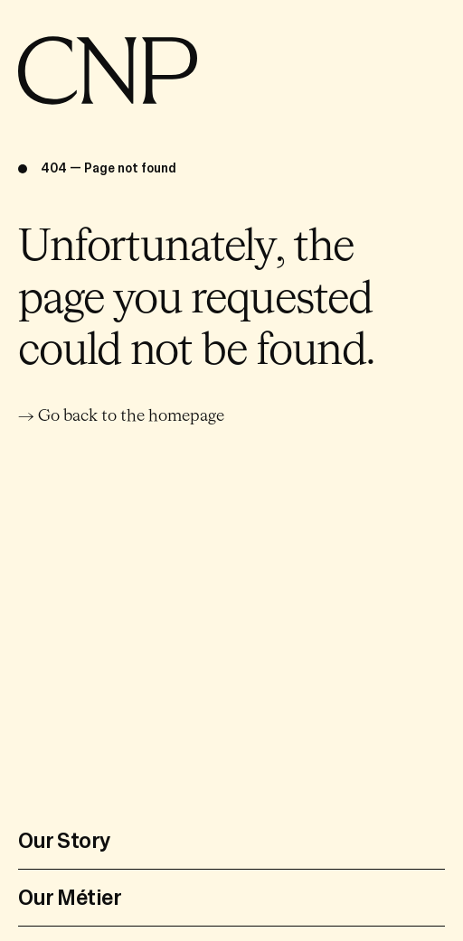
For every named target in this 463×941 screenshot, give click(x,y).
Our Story (64, 840)
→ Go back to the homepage (121, 416)
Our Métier (69, 897)
